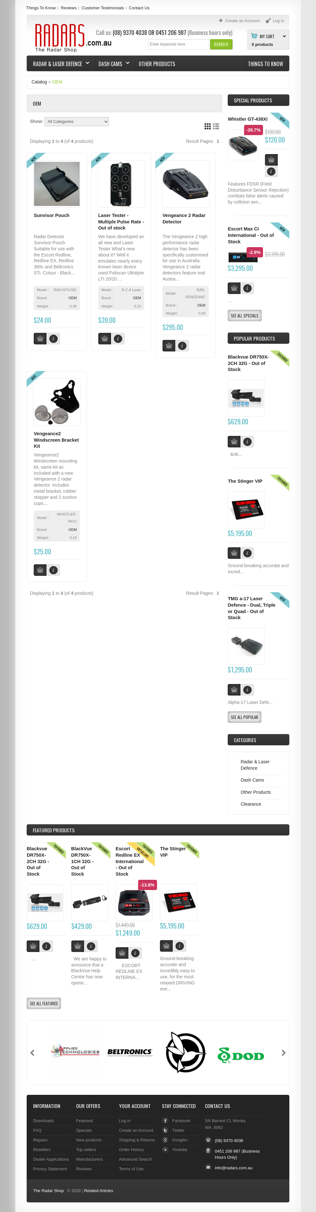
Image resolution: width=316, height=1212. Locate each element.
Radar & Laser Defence (58, 64)
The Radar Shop (48, 1190)
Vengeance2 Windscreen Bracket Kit (56, 440)
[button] (221, 44)
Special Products (253, 100)
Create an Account (136, 1130)
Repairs (40, 1140)
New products (88, 1140)
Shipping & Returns (137, 1140)
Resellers (41, 1149)
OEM (57, 81)
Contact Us (139, 7)
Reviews (68, 7)
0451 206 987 (171, 32)
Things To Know (41, 7)
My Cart (267, 36)
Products (54, 830)
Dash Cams (110, 64)
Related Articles (98, 1190)
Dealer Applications (51, 1159)
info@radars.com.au (233, 1167)
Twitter (178, 1130)
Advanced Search (135, 1159)
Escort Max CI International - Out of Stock (251, 235)
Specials (84, 1130)
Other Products (157, 64)
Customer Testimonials (103, 7)
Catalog (39, 81)
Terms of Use (131, 1168)
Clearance (251, 804)
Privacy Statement (50, 1168)
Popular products (254, 338)
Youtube (179, 1149)
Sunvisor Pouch (51, 215)
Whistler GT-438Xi (248, 119)
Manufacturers (89, 1159)
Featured (84, 1120)
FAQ (37, 1130)
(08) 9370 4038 (130, 32)
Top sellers (86, 1149)
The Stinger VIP (245, 481)
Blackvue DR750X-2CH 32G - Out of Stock (248, 363)
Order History (131, 1149)
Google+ (180, 1140)
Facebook (181, 1120)
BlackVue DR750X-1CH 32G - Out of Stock (82, 861)
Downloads (43, 1120)
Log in (124, 1120)
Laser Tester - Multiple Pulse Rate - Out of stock (121, 221)
